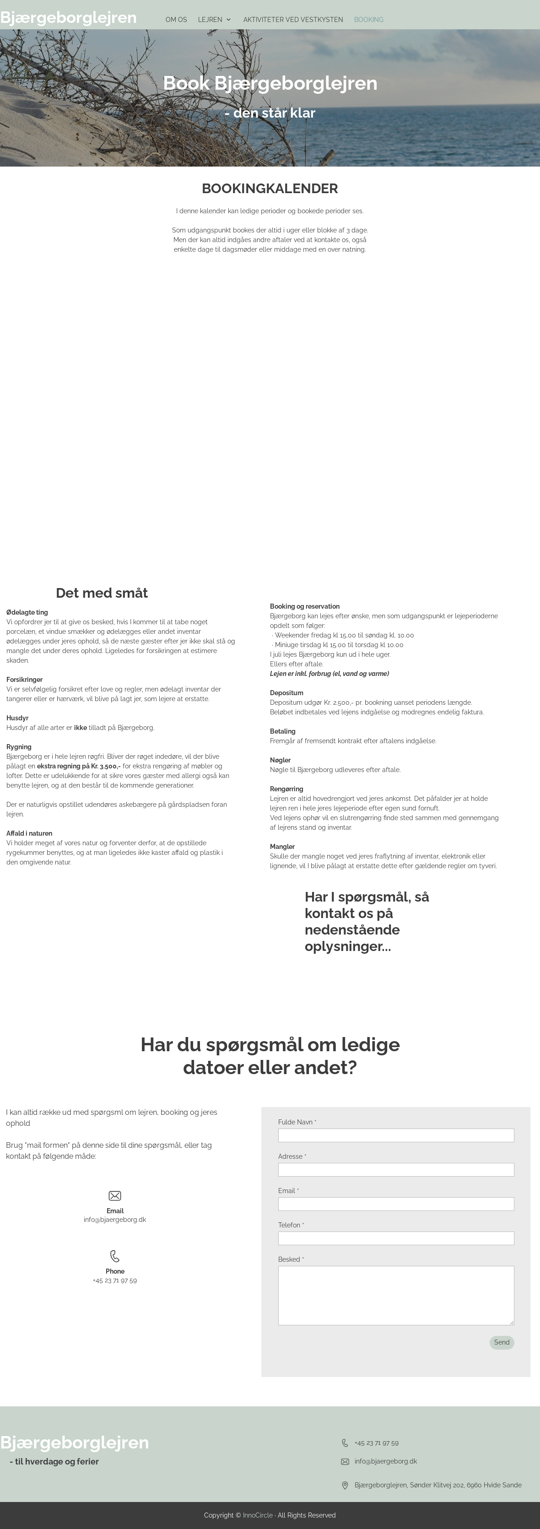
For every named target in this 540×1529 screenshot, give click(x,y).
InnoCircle (258, 1515)
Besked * (291, 1259)
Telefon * (291, 1225)
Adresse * (292, 1156)
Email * (288, 1190)
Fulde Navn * (297, 1122)
